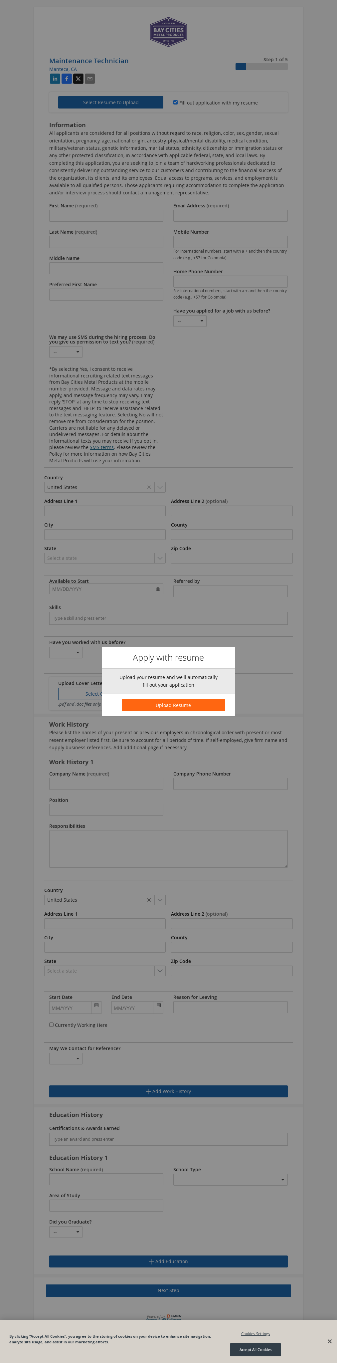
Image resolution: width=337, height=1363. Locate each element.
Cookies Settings (255, 1333)
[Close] (329, 1341)
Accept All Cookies (255, 1349)
